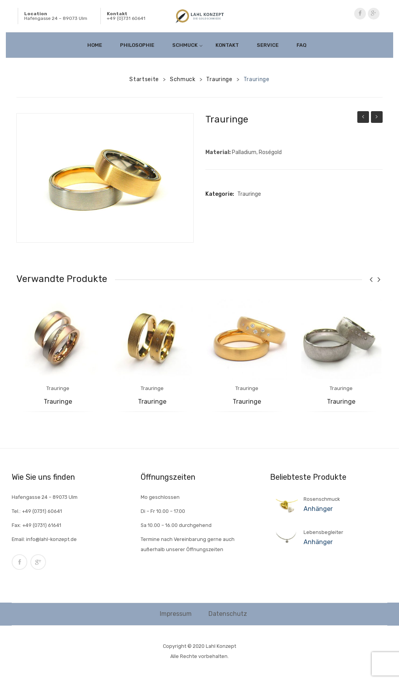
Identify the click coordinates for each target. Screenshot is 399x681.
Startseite (144, 79)
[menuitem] (97, 45)
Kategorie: (219, 194)
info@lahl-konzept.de (51, 539)
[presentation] (371, 279)
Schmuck (183, 79)
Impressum (176, 613)
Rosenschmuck (322, 499)
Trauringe (219, 79)
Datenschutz (227, 613)
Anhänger (318, 509)
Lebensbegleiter (323, 532)
